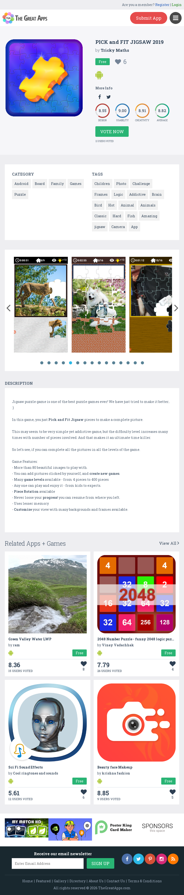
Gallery (60, 881)
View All (169, 543)
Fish (131, 216)
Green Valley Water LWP (30, 639)
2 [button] (48, 363)
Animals (147, 205)
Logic (118, 194)
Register (162, 4)
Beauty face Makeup (114, 767)
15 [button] (142, 363)
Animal (127, 205)
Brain (157, 194)
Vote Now (112, 131)
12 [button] (120, 363)
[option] (41, 305)
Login (177, 4)
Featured (43, 881)
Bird (98, 205)
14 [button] (135, 363)
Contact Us (116, 881)
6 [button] (77, 363)
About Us (96, 881)
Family (57, 183)
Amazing (149, 216)
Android (21, 183)
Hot (111, 205)
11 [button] (113, 363)
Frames (101, 194)
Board (40, 183)
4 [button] (63, 363)
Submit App (148, 18)
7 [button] (84, 363)
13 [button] (128, 363)
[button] (8, 307)
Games (75, 183)
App (134, 226)
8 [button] (92, 363)
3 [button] (56, 363)
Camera (118, 226)
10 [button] (106, 363)
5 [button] (70, 363)
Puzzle (20, 194)
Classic (100, 216)
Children (102, 183)
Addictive (137, 194)
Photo (121, 183)
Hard (117, 216)
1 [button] (41, 363)
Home (27, 881)
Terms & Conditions (145, 881)
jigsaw (99, 226)
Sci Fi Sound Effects (25, 767)
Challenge (141, 183)
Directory (77, 881)
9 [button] (99, 363)
